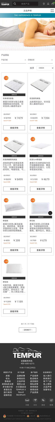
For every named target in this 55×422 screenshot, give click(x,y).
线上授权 (47, 384)
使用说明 (34, 389)
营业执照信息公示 (45, 416)
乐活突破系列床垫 (10, 159)
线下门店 (47, 381)
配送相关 (34, 378)
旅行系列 (8, 392)
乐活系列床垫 (35, 98)
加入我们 (47, 375)
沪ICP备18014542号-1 (27, 413)
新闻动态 (21, 378)
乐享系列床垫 (8, 98)
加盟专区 (47, 389)
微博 (51, 402)
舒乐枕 (5, 282)
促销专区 (8, 395)
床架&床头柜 (7, 384)
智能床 (8, 381)
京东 (35, 402)
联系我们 (47, 378)
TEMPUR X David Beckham (21, 392)
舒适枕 (5, 220)
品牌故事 (21, 375)
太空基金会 (21, 386)
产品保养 (34, 375)
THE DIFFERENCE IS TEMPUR (27, 15)
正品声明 (27, 10)
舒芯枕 (32, 220)
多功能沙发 (8, 386)
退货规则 (34, 381)
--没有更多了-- (27, 330)
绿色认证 (21, 384)
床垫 (8, 375)
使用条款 (34, 386)
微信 (43, 402)
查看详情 (14, 127)
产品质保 (34, 392)
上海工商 (32, 416)
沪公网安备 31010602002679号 (14, 416)
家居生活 (8, 389)
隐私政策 (34, 384)
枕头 (8, 378)
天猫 (27, 402)
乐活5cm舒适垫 (36, 159)
